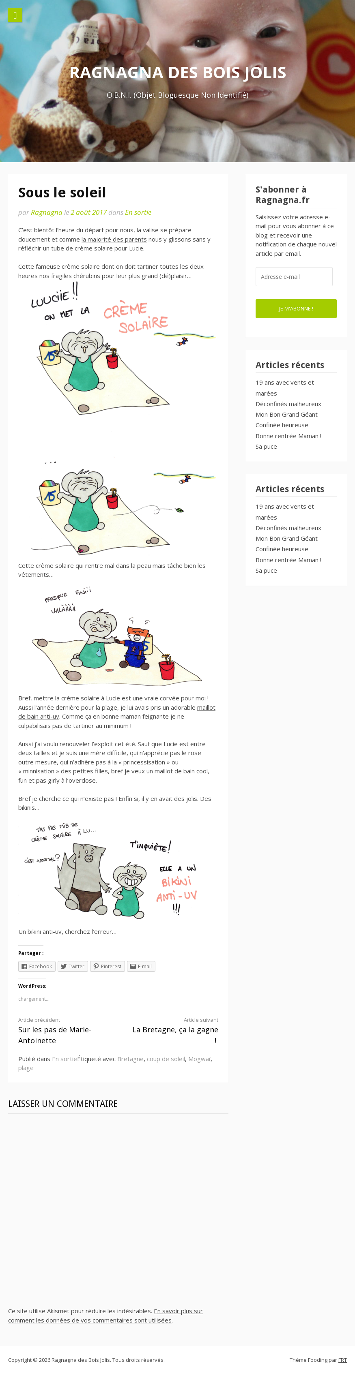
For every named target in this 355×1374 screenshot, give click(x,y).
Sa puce (266, 446)
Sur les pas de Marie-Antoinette (63, 1030)
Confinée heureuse (282, 425)
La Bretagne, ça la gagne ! (173, 1030)
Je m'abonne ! (296, 308)
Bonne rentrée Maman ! (288, 436)
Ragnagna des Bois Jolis (177, 72)
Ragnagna (46, 212)
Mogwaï (199, 1059)
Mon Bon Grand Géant (287, 414)
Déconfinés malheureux (288, 404)
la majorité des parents (114, 239)
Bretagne (130, 1059)
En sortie (138, 212)
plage (26, 1068)
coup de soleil (166, 1059)
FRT (342, 1359)
